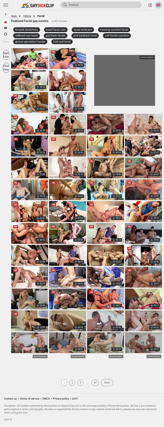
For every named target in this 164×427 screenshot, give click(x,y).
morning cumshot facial (114, 29)
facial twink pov (83, 29)
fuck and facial (62, 41)
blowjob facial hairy (26, 29)
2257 (75, 398)
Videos (27, 16)
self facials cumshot (117, 35)
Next (107, 382)
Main (14, 16)
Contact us (10, 398)
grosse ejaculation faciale (30, 41)
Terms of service (29, 398)
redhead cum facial (26, 35)
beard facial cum (56, 29)
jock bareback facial (85, 35)
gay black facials (55, 35)
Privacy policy (61, 398)
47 (95, 382)
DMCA (46, 398)
